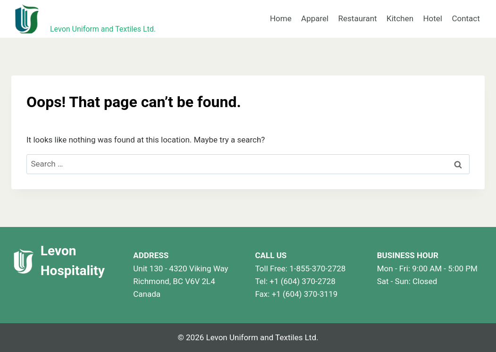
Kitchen (400, 18)
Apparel (314, 18)
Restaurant (357, 18)
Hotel (432, 18)
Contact (465, 18)
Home (281, 18)
